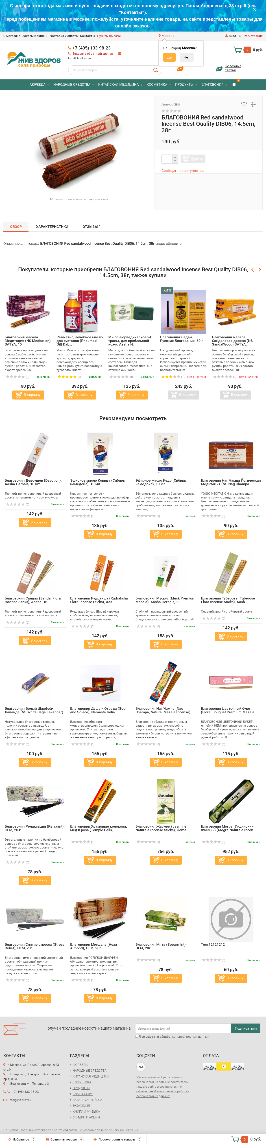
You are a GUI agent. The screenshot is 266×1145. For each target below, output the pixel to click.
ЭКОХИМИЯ (81, 1105)
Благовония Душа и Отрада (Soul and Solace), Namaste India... (98, 710)
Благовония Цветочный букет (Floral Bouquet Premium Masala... (229, 710)
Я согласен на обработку (172, 1036)
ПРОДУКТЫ (184, 85)
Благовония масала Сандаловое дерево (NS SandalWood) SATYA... (232, 340)
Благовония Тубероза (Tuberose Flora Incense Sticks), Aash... (228, 600)
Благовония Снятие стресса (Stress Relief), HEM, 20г (34, 946)
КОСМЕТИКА (157, 85)
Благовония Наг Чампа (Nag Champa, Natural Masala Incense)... (164, 710)
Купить (197, 158)
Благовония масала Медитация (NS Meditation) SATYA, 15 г (28, 340)
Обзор (16, 227)
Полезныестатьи (233, 68)
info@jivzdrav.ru (79, 58)
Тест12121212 (213, 944)
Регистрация (253, 36)
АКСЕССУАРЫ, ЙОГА (87, 1100)
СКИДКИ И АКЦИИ (86, 1117)
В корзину (32, 395)
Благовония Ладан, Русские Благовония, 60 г (181, 339)
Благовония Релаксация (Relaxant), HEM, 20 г (35, 828)
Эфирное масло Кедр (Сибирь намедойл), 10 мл (160, 482)
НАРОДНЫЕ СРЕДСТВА (71, 85)
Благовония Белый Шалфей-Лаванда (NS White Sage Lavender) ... (34, 712)
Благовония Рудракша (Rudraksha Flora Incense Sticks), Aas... (99, 600)
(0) (17, 377)
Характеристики (52, 227)
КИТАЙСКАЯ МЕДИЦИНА (118, 85)
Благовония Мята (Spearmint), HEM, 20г (161, 946)
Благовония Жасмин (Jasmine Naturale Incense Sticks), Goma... (162, 828)
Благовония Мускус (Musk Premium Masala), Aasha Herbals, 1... (165, 600)
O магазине (11, 36)
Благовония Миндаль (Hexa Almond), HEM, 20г (93, 946)
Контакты (87, 36)
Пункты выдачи (109, 36)
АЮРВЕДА (38, 85)
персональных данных (192, 1036)
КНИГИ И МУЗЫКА (86, 1111)
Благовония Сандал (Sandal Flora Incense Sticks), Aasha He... (33, 600)
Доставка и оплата (64, 36)
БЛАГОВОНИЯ (212, 85)
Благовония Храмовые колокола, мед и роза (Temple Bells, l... (98, 828)
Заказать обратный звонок (92, 53)
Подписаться (246, 1028)
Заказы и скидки (34, 36)
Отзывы (91, 226)
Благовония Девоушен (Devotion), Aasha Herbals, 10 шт (33, 482)
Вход (230, 36)
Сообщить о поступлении (182, 170)
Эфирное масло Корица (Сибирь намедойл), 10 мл (97, 482)
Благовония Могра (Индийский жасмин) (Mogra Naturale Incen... (228, 828)
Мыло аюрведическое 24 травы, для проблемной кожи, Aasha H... (129, 340)
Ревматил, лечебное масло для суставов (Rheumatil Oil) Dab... (80, 340)
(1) (69, 377)
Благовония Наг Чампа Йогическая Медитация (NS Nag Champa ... (231, 482)
